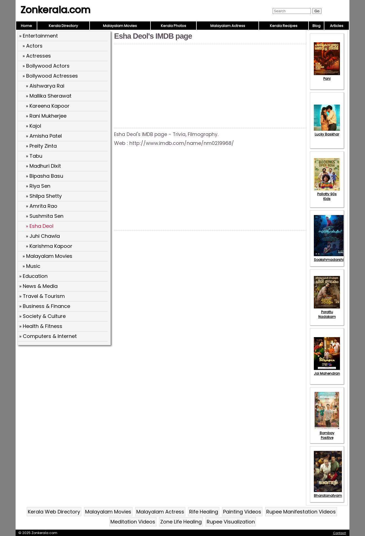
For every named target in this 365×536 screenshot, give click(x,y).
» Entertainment (38, 35)
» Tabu (34, 155)
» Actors (33, 45)
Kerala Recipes (283, 25)
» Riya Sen (38, 185)
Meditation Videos (132, 521)
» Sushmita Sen (44, 216)
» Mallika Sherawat (48, 95)
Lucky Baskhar (327, 132)
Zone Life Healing (181, 521)
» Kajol (33, 125)
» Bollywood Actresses (50, 75)
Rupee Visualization (231, 521)
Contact (339, 533)
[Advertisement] (65, 387)
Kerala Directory (63, 25)
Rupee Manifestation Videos (301, 511)
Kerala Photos (173, 25)
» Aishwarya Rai (45, 85)
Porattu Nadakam (327, 312)
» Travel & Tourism (42, 296)
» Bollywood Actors (46, 65)
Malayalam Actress (227, 25)
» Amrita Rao (41, 205)
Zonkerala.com (55, 9)
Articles (336, 25)
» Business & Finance (44, 306)
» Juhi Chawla (43, 236)
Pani (327, 76)
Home (26, 25)
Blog (316, 25)
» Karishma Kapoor (49, 246)
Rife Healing (203, 511)
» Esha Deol (39, 226)
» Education (33, 276)
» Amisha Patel (44, 135)
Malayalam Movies (120, 25)
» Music (31, 266)
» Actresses (37, 55)
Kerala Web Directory (54, 511)
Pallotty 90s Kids (327, 194)
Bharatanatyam (328, 493)
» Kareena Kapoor (48, 105)
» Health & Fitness (40, 326)
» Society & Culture (42, 316)
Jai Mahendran (327, 371)
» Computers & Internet (48, 336)
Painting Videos (242, 511)
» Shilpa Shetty (44, 195)
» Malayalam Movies (47, 256)
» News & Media (38, 286)
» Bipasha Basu (44, 175)
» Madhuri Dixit (43, 165)
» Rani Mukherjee (46, 115)
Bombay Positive (327, 433)
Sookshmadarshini (330, 257)
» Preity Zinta (41, 145)
